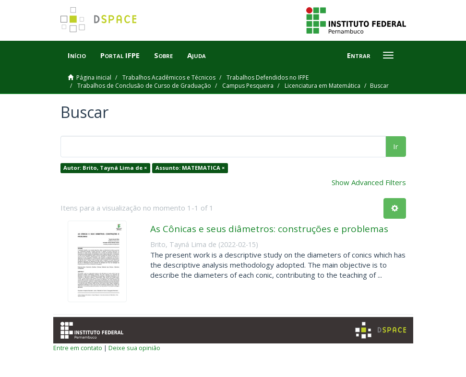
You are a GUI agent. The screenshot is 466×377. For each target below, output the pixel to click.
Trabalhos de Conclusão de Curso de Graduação (144, 86)
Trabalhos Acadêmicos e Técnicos (168, 77)
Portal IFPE (120, 55)
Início (77, 55)
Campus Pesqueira (248, 86)
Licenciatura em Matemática (322, 86)
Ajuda (196, 55)
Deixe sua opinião (134, 347)
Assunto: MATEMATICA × (190, 167)
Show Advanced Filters (369, 182)
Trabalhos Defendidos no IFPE (268, 77)
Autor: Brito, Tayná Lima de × (105, 167)
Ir (395, 146)
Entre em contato (77, 347)
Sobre (163, 55)
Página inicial (93, 77)
